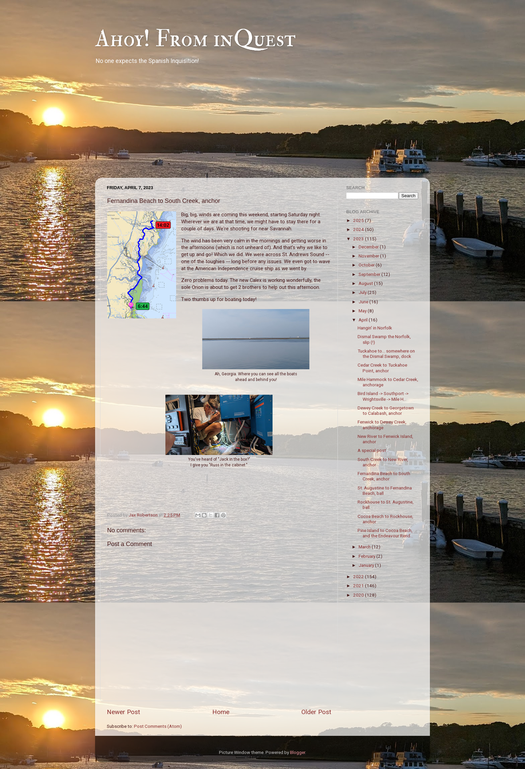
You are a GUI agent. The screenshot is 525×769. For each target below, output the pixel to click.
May (363, 310)
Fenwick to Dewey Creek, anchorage (382, 424)
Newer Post (123, 712)
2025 (359, 220)
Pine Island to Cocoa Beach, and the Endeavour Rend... (385, 533)
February (367, 556)
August (366, 283)
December (369, 246)
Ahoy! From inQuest (195, 39)
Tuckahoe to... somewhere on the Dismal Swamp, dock (386, 353)
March (365, 546)
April (364, 319)
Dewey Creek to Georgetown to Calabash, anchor (386, 410)
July (363, 292)
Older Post (316, 712)
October (367, 264)
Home (220, 712)
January (367, 565)
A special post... (373, 450)
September (370, 274)
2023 (359, 238)
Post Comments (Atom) (158, 726)
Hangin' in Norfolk (375, 327)
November (369, 255)
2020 (359, 595)
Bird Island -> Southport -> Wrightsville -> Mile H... (383, 396)
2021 (359, 585)
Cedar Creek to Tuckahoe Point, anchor (382, 367)
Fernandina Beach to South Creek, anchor (384, 476)
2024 (359, 229)
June (364, 301)
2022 (359, 576)
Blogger (297, 752)
